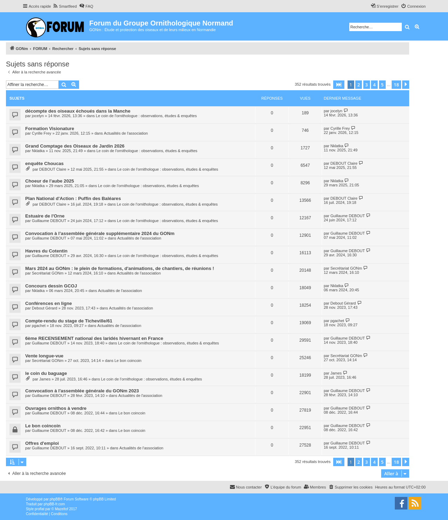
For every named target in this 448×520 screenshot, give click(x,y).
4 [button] (374, 84)
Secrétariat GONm (47, 273)
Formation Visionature (49, 128)
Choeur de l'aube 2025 (49, 181)
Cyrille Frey (41, 133)
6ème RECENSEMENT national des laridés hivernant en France (94, 338)
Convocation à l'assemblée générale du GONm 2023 (82, 390)
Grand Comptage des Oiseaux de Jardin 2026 (75, 146)
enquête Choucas (44, 163)
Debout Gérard (44, 308)
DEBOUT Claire (52, 169)
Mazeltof (61, 509)
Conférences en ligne (48, 303)
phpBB (55, 499)
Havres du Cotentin (46, 251)
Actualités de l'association (126, 133)
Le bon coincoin (127, 360)
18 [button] (396, 84)
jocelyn (38, 116)
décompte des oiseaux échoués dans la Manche (78, 111)
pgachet (39, 325)
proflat (39, 509)
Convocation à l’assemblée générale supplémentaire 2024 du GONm (100, 233)
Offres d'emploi (42, 443)
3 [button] (366, 84)
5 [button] (382, 84)
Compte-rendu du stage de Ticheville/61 (68, 320)
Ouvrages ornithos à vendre (55, 408)
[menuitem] (65, 6)
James (44, 379)
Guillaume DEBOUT (49, 221)
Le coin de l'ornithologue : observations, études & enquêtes (146, 116)
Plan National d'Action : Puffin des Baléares (73, 198)
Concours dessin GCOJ (51, 286)
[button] (338, 84)
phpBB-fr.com (54, 504)
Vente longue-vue (44, 355)
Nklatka (38, 151)
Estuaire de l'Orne (44, 216)
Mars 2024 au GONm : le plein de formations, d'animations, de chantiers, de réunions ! (119, 268)
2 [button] (358, 84)
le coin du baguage (46, 373)
